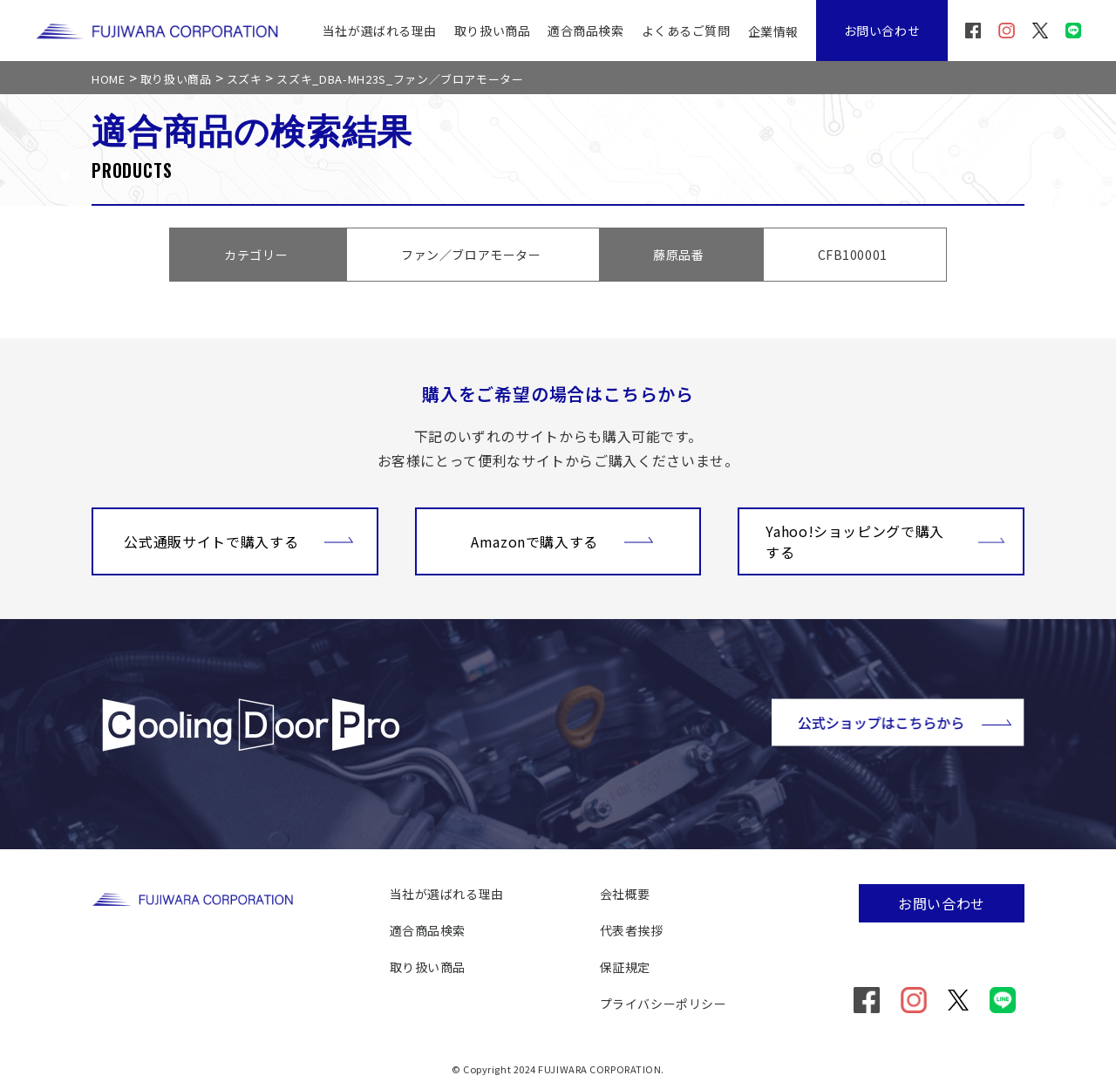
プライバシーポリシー (663, 1003)
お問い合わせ (882, 30)
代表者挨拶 (631, 930)
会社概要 (625, 893)
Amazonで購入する (562, 539)
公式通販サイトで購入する (239, 539)
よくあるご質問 (686, 30)
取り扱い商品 (492, 30)
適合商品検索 (585, 30)
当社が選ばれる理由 (380, 30)
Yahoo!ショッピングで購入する (885, 541)
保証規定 (625, 967)
